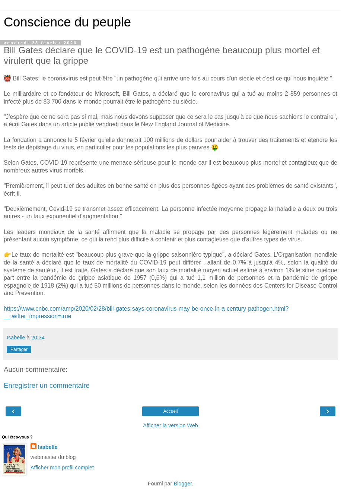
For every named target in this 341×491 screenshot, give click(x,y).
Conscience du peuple (67, 22)
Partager (19, 349)
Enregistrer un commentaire (47, 385)
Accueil (170, 411)
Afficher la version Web (170, 425)
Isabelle (48, 447)
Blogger (182, 484)
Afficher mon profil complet (62, 468)
